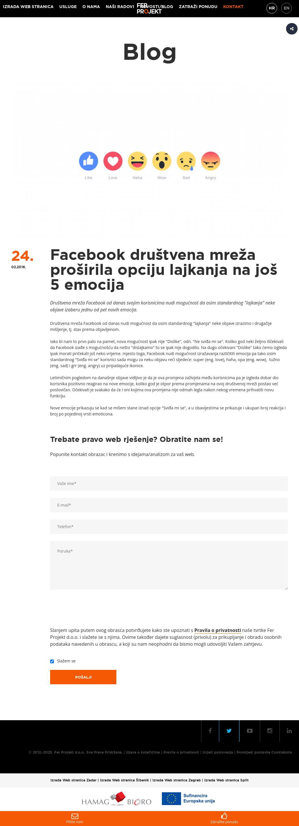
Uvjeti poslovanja (218, 752)
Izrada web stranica (28, 6)
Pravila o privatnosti (181, 752)
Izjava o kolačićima (143, 752)
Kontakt (233, 6)
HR (272, 8)
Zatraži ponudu (198, 6)
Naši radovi (120, 6)
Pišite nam (75, 818)
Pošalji (83, 677)
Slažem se (65, 661)
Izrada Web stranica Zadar (73, 780)
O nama (91, 6)
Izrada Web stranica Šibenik (124, 780)
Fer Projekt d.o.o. (69, 752)
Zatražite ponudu (224, 818)
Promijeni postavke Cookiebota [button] (264, 752)
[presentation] (94, 609)
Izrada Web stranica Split (226, 780)
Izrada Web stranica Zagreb (176, 780)
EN (286, 8)
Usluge (68, 6)
